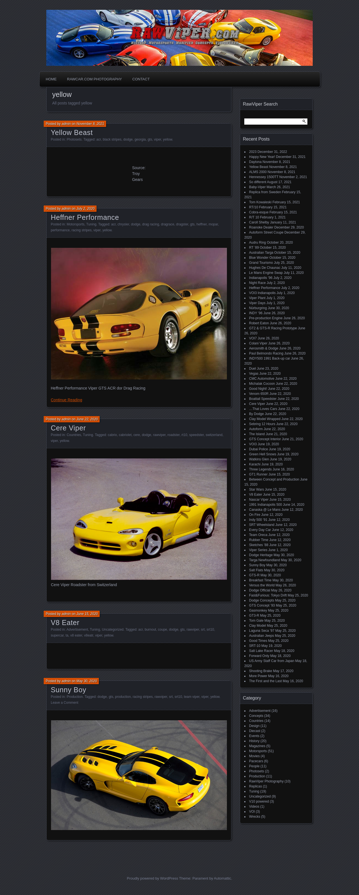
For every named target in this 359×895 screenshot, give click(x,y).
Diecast (254, 731)
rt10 (184, 435)
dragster (182, 224)
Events (254, 736)
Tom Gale (256, 621)
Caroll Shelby (259, 222)
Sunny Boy (68, 690)
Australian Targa (261, 253)
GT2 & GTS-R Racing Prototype (273, 328)
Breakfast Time (260, 580)
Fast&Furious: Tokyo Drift (268, 595)
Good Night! (258, 389)
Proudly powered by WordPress (152, 878)
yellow (167, 139)
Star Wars (256, 489)
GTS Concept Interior (265, 439)
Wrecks (254, 817)
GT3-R (254, 615)
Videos (254, 806)
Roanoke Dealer (261, 227)
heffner (202, 224)
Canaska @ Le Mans (264, 510)
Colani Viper (258, 343)
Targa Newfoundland (264, 560)
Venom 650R (258, 394)
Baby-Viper (257, 187)
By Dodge (256, 414)
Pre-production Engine (265, 318)
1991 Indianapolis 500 (265, 505)
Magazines (257, 746)
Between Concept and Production (274, 479)
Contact (141, 79)
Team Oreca (258, 535)
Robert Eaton (259, 323)
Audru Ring (257, 242)
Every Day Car (260, 530)
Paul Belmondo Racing (266, 353)
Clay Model (257, 626)
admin (66, 124)
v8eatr (88, 635)
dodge (128, 139)
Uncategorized (112, 629)
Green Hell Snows (262, 454)
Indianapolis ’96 (260, 278)
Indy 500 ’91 (258, 520)
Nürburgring (258, 308)
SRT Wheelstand (261, 525)
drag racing (150, 224)
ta (67, 635)
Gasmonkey (258, 610)
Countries (74, 435)
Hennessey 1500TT (264, 177)
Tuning (91, 224)
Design (254, 726)
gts (150, 139)
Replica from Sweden (265, 192)
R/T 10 (254, 217)
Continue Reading (66, 400)
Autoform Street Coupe (266, 232)
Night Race (257, 283)
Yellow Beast (72, 132)
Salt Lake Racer (261, 651)
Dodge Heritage (261, 555)
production (123, 697)
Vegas (253, 374)
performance (60, 230)
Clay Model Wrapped (264, 419)
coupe (162, 629)
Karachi (255, 464)
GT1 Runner (258, 474)
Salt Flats (256, 570)
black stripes (112, 139)
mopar (213, 224)
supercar (57, 635)
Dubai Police (258, 449)
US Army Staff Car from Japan (271, 661)
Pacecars (256, 761)
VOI (252, 812)
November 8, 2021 (90, 124)
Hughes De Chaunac (264, 268)
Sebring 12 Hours (262, 424)
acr (98, 139)
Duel (252, 368)
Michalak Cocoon (262, 384)
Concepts (256, 716)
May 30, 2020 (86, 681)
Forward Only (259, 656)
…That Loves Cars (263, 409)
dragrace (167, 224)
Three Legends (260, 469)
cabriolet (125, 435)
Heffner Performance (85, 217)
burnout (150, 629)
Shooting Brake (260, 671)
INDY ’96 (256, 313)
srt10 (210, 629)
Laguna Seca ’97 (261, 631)
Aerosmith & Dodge (263, 348)
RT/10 (253, 207)
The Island (257, 434)
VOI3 (253, 444)
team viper (191, 697)
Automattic (222, 878)
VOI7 (253, 338)
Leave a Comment (64, 703)
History (254, 741)
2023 (253, 152)
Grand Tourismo (261, 263)
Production (75, 697)
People (254, 766)
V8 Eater (65, 622)
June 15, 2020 (87, 614)
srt (203, 629)
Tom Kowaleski (260, 202)
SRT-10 (254, 646)
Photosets (74, 139)
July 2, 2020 (85, 209)
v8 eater (76, 635)
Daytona (255, 162)
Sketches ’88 (258, 545)
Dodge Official (259, 590)
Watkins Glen (259, 459)
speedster (196, 435)
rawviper (159, 435)
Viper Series (258, 550)
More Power (258, 676)
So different (257, 182)
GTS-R (254, 575)
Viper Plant (257, 298)
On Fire (254, 515)
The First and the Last (265, 681)
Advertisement (77, 629)
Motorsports (75, 224)
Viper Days (257, 303)
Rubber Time (258, 540)
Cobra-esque (258, 212)
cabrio (112, 435)
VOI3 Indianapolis (262, 293)
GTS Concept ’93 (262, 605)
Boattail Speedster (263, 399)
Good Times (258, 641)
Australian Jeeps (261, 636)
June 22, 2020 (87, 419)
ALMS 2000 (258, 172)
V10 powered (259, 801)
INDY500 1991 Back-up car (269, 358)
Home (51, 79)
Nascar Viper (258, 500)
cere (137, 435)
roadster (173, 435)
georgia (140, 139)
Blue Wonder (258, 258)
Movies (254, 756)
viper (157, 139)
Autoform (256, 429)
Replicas (255, 786)
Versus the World (262, 585)
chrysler (123, 224)
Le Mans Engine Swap (266, 273)
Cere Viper (68, 428)
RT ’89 (254, 248)
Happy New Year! (262, 157)
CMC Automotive (261, 379)
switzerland (214, 435)
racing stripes (81, 230)
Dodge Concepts (261, 600)
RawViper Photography (266, 781)
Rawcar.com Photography (94, 79)
